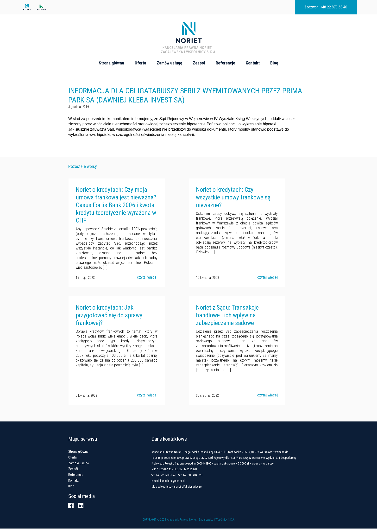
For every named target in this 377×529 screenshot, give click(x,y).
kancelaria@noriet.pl (173, 481)
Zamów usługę (169, 62)
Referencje (225, 62)
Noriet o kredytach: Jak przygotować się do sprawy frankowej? (108, 315)
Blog (274, 62)
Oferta (140, 62)
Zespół (199, 62)
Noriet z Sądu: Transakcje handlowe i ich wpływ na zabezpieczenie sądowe (227, 315)
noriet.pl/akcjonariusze (188, 487)
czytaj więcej (147, 277)
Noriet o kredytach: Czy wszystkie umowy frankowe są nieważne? (233, 197)
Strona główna (111, 62)
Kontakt (253, 62)
